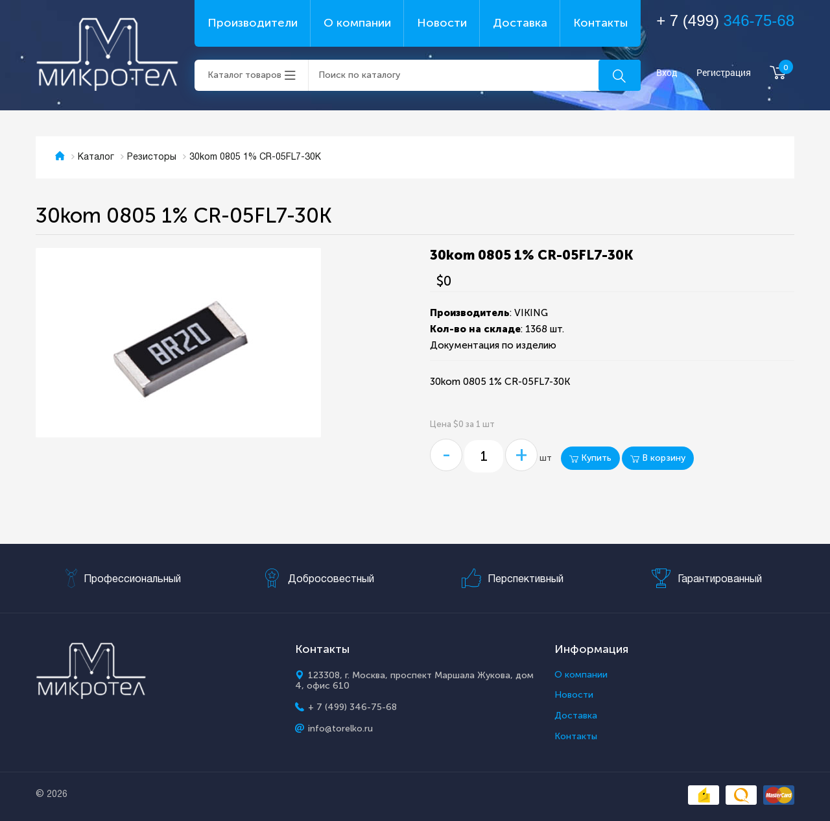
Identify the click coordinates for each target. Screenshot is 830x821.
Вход (667, 73)
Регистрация (723, 73)
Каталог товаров (244, 74)
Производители (253, 23)
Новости (442, 23)
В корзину (657, 457)
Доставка (520, 23)
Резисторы (151, 157)
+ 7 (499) (725, 20)
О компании (357, 23)
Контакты (600, 23)
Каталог (96, 157)
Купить (590, 457)
